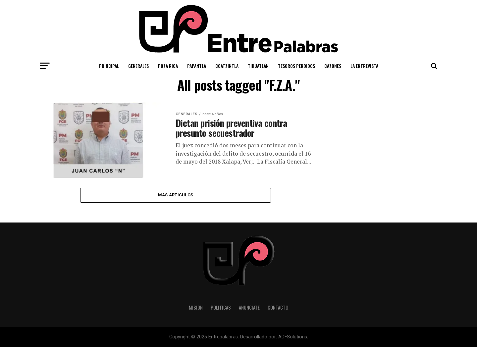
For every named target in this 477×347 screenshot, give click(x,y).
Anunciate (249, 307)
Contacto (278, 307)
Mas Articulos (175, 194)
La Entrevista (364, 65)
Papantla (196, 65)
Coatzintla (226, 65)
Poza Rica (168, 65)
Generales (138, 65)
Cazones (332, 65)
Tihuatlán (258, 65)
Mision (196, 307)
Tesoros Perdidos (296, 65)
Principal (109, 65)
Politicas (221, 307)
